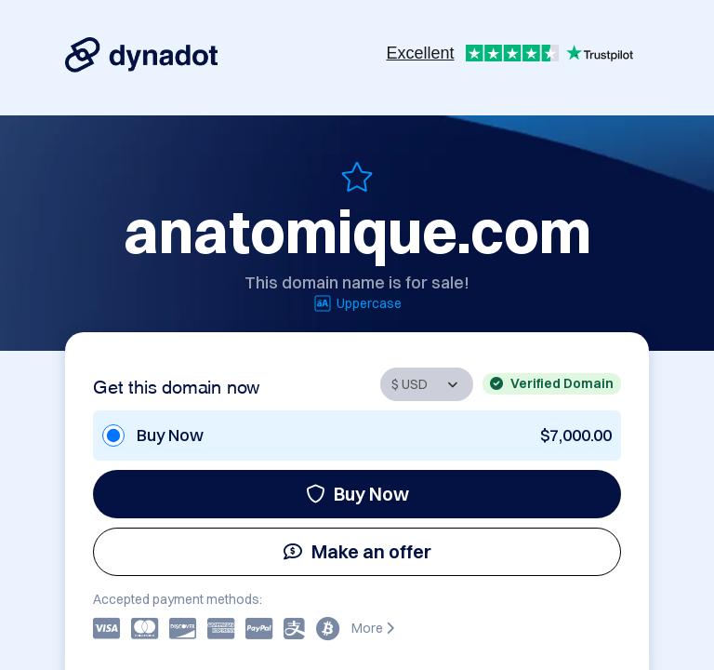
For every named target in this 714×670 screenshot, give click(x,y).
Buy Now (357, 493)
